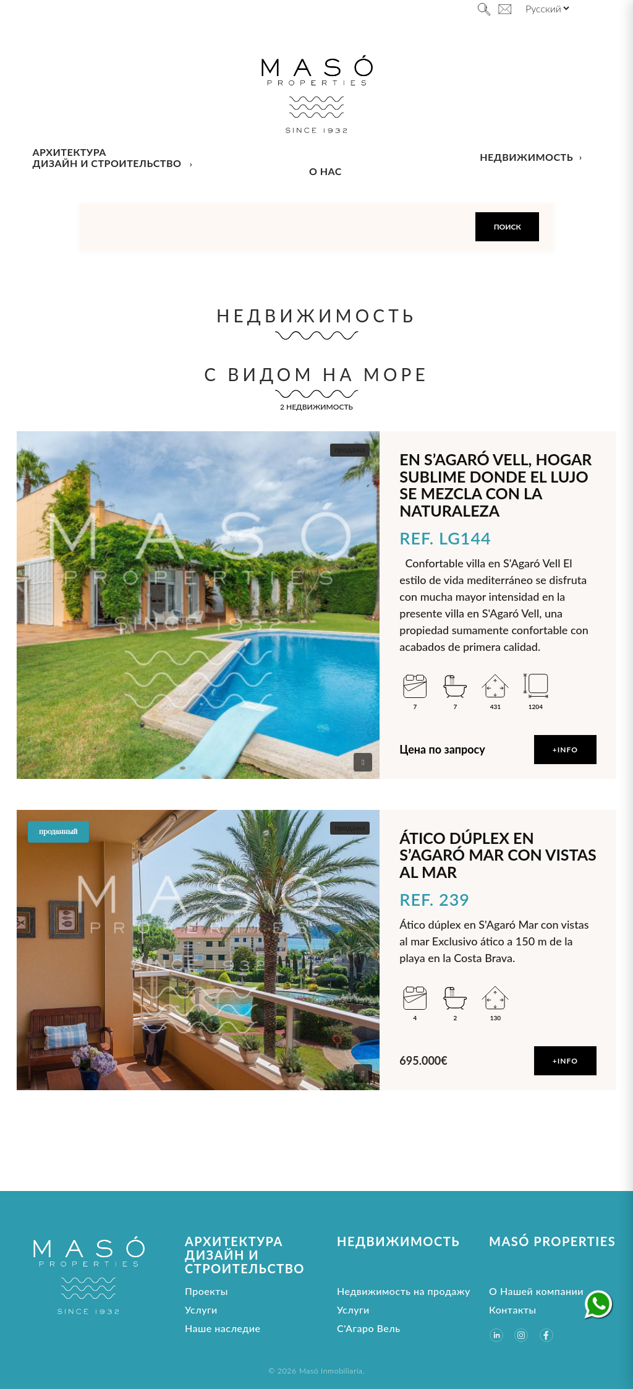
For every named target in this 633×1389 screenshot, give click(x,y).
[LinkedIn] (496, 1335)
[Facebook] (546, 1335)
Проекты (206, 1291)
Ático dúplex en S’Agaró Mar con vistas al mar (497, 854)
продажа (349, 449)
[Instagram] (521, 1335)
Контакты (513, 1309)
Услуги (201, 1309)
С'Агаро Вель (368, 1328)
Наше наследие (222, 1328)
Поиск (507, 226)
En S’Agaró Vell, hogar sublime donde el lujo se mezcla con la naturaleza (495, 485)
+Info (565, 749)
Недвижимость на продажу (403, 1291)
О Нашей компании (536, 1291)
